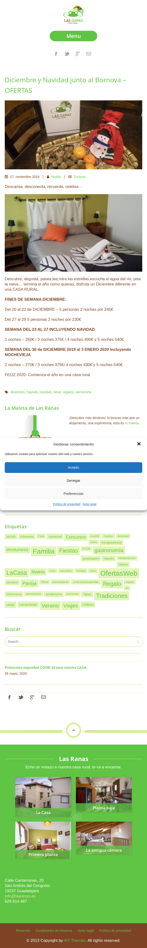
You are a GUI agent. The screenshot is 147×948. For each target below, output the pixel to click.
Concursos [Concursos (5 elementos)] (76, 537)
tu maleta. (132, 423)
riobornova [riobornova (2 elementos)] (13, 594)
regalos (68, 392)
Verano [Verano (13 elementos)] (50, 605)
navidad (45, 392)
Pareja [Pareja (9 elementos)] (29, 583)
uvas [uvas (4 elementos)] (10, 604)
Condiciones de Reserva (54, 930)
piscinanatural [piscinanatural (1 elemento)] (60, 581)
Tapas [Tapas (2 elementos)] (87, 594)
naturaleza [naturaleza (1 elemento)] (66, 570)
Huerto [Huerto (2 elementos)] (123, 564)
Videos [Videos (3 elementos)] (88, 604)
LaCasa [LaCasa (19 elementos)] (16, 572)
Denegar (73, 480)
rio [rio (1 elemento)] (127, 587)
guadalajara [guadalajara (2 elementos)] (91, 558)
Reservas (23, 930)
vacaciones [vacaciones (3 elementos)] (28, 604)
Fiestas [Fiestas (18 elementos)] (68, 550)
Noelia (56, 177)
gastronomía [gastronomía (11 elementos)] (109, 550)
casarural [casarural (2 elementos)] (55, 536)
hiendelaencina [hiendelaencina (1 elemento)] (127, 558)
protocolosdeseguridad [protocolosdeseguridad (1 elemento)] (85, 581)
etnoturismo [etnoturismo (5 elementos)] (17, 549)
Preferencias (73, 494)
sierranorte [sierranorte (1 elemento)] (72, 593)
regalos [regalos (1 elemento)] (130, 581)
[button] (139, 444)
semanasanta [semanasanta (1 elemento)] (33, 593)
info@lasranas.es (20, 896)
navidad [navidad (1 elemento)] (80, 570)
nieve (57, 392)
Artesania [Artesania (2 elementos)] (27, 536)
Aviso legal (89, 504)
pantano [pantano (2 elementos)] (12, 582)
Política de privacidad (66, 504)
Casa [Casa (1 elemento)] (41, 536)
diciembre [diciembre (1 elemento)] (123, 536)
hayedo (32, 392)
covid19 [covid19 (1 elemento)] (94, 536)
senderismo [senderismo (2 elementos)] (54, 594)
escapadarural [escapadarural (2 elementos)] (112, 542)
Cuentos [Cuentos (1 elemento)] (108, 536)
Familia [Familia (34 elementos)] (44, 551)
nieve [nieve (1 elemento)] (93, 570)
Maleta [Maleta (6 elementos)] (38, 571)
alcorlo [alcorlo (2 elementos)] (11, 536)
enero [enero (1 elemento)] (93, 542)
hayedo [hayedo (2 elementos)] (108, 558)
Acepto (73, 467)
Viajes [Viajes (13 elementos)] (70, 605)
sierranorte (84, 392)
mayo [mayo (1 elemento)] (52, 570)
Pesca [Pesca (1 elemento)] (44, 581)
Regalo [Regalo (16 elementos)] (112, 583)
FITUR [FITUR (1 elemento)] (86, 548)
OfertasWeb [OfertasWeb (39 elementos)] (118, 573)
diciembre (17, 392)
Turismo (80, 177)
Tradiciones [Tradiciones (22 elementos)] (111, 595)
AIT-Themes (74, 940)
